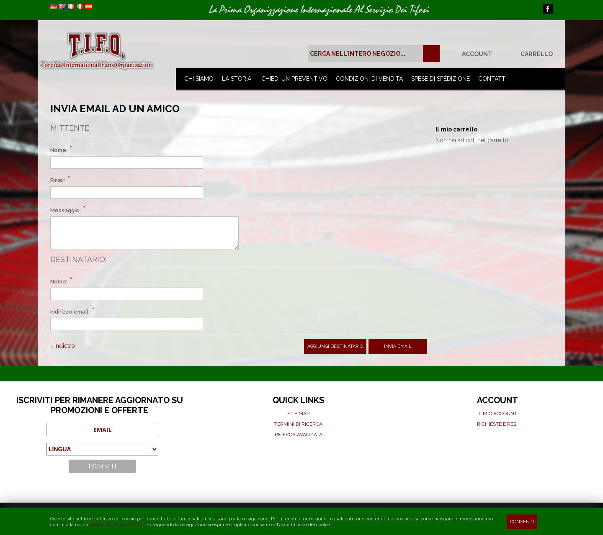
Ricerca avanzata (298, 434)
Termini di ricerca (298, 424)
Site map (298, 414)
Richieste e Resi (497, 424)
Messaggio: (65, 210)
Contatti (492, 78)
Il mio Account (497, 414)
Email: (57, 180)
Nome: (58, 150)
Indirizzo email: (70, 312)
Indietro (62, 345)
